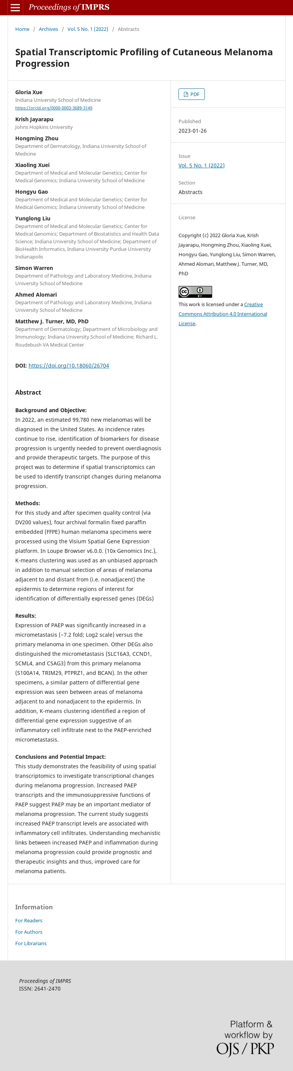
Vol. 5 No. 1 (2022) (88, 29)
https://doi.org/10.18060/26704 (69, 365)
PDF (194, 94)
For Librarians (31, 943)
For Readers (28, 920)
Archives (48, 29)
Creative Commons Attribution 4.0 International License (223, 314)
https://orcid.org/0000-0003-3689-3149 (53, 108)
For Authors (28, 931)
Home (22, 29)
